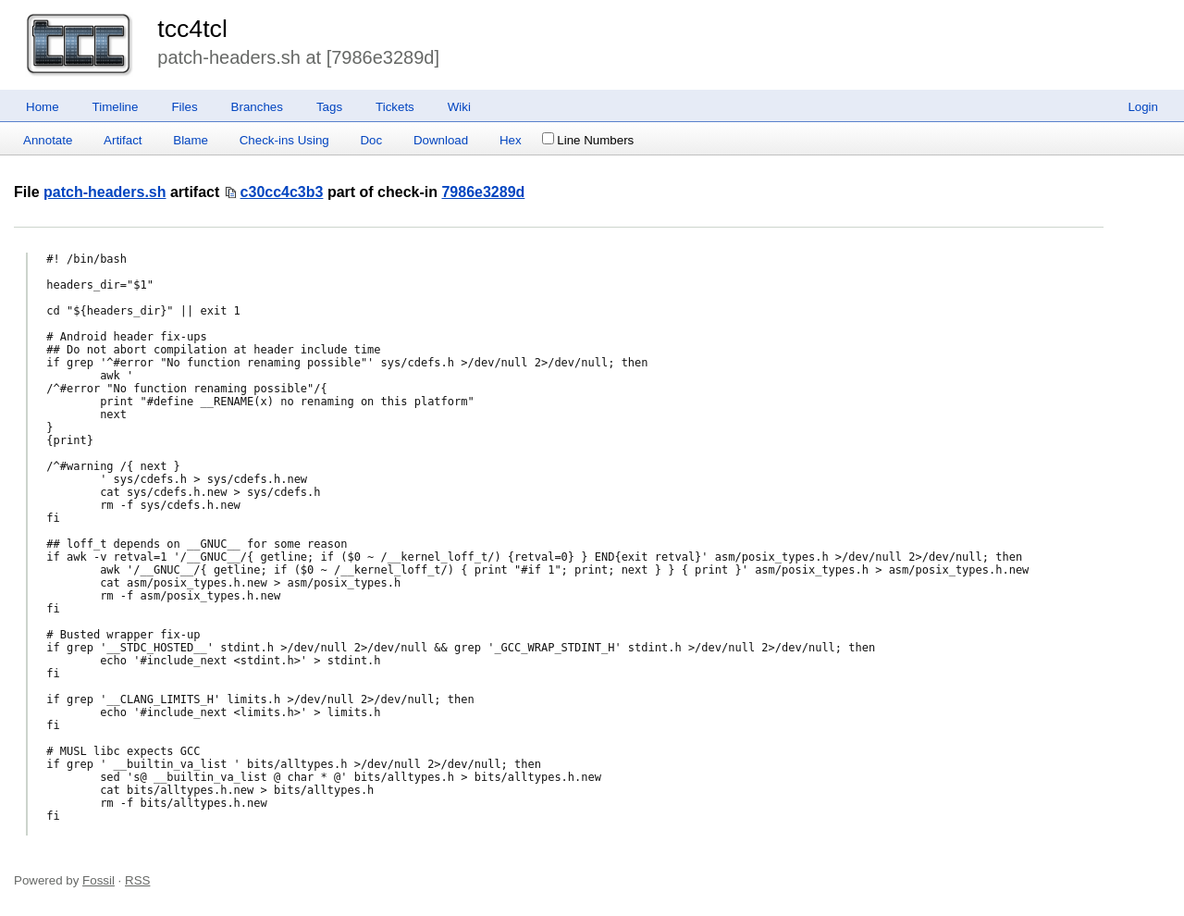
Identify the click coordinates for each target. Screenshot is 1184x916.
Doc (371, 140)
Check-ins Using (284, 140)
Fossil (98, 880)
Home (42, 107)
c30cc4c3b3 (282, 192)
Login (1143, 107)
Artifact (123, 140)
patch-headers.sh (104, 192)
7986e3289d (482, 192)
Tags (329, 107)
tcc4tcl (192, 29)
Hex (511, 140)
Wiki (459, 107)
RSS (137, 880)
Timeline (115, 107)
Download (440, 140)
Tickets (395, 107)
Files (184, 107)
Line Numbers (588, 140)
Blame (190, 140)
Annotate (47, 140)
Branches (257, 107)
